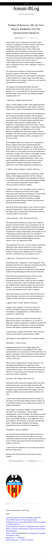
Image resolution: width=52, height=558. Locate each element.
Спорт (25, 461)
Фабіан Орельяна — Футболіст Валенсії (19, 540)
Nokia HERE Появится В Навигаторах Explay (21, 520)
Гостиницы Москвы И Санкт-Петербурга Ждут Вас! (23, 517)
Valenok (35, 38)
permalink (40, 461)
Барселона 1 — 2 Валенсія (15, 538)
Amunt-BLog (26, 8)
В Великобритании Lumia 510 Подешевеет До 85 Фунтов (25, 526)
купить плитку (11, 533)
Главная (26, 3)
